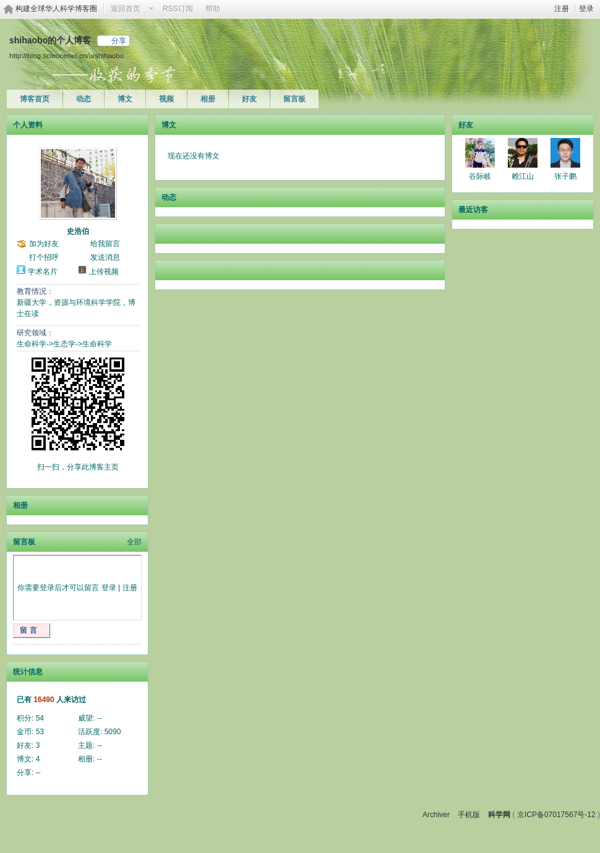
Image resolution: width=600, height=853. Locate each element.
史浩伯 (78, 231)
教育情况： (35, 291)
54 (40, 718)
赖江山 (523, 176)
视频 (166, 99)
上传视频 (104, 271)
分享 (118, 40)
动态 (83, 99)
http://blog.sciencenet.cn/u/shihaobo (66, 55)
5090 (113, 731)
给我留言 (105, 243)
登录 (586, 8)
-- (99, 718)
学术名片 (43, 271)
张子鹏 (565, 176)
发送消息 (105, 257)
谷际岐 (480, 176)
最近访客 (473, 209)
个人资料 (28, 125)
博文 (125, 99)
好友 (249, 99)
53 (40, 731)
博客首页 (34, 99)
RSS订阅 (178, 8)
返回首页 (125, 8)
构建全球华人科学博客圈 (56, 8)
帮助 (212, 8)
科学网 (499, 814)
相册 (207, 99)
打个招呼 (44, 257)
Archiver (436, 814)
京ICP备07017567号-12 (556, 814)
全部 (134, 542)
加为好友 (44, 243)
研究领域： (35, 332)
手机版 (469, 814)
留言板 (294, 99)
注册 (561, 8)
